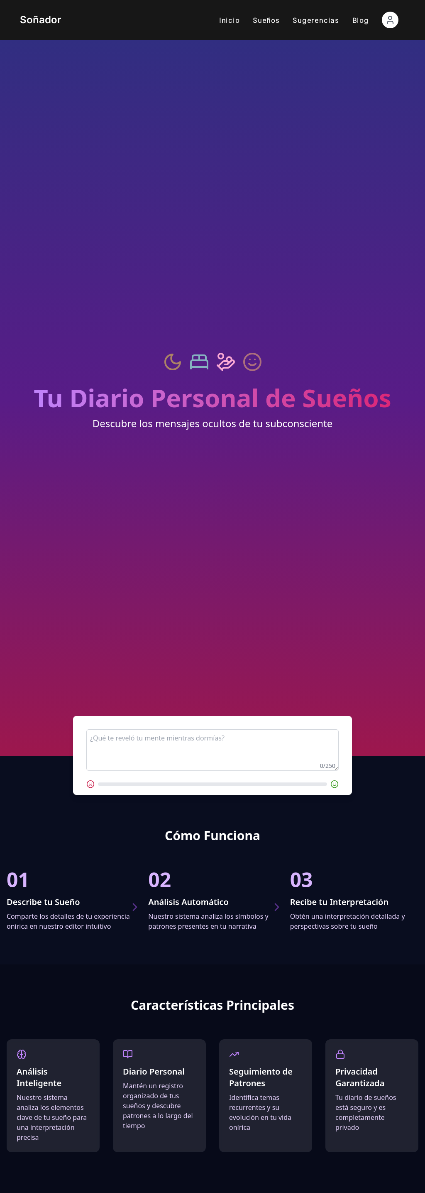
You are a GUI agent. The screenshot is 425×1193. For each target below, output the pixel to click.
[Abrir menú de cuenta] (390, 20)
